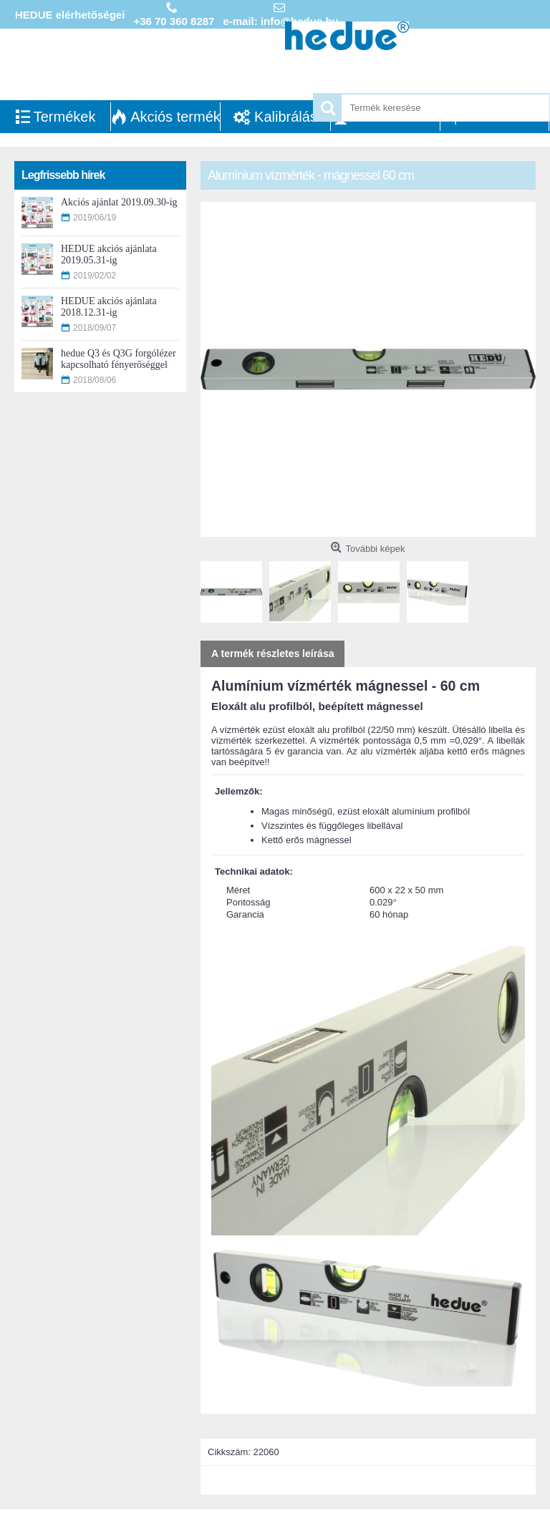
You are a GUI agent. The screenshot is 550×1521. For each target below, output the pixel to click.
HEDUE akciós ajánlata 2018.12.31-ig (109, 307)
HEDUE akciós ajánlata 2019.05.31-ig (109, 254)
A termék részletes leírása (272, 653)
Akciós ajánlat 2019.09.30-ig (119, 202)
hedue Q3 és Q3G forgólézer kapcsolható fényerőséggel (118, 359)
